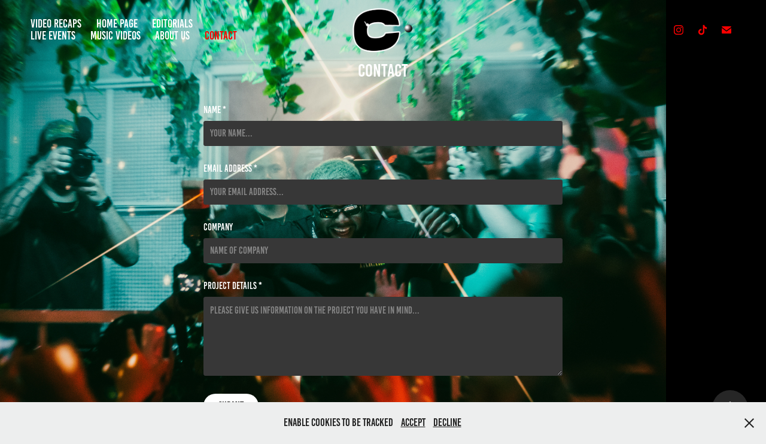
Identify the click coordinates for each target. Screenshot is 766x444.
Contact (221, 35)
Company (218, 227)
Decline (447, 422)
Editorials (172, 23)
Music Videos (115, 35)
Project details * (232, 286)
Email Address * (230, 169)
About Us (172, 35)
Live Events (53, 35)
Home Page (117, 23)
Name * (214, 110)
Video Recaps (56, 23)
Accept (413, 422)
